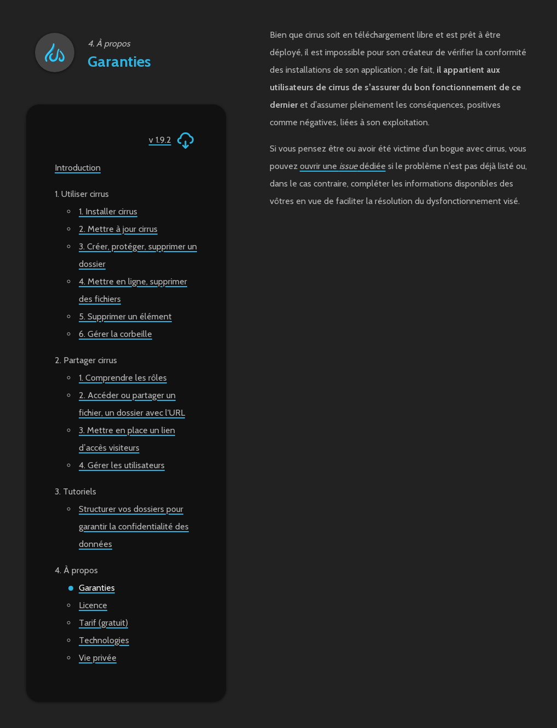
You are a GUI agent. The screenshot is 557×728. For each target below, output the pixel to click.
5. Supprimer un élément (125, 316)
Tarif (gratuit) (103, 623)
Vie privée (98, 658)
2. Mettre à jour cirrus (118, 229)
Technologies (104, 640)
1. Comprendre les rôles (123, 377)
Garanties (97, 588)
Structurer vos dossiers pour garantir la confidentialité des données (134, 526)
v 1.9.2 (172, 140)
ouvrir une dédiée (343, 166)
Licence (93, 605)
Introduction (78, 167)
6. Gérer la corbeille (115, 334)
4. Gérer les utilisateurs (122, 465)
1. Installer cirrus (108, 211)
